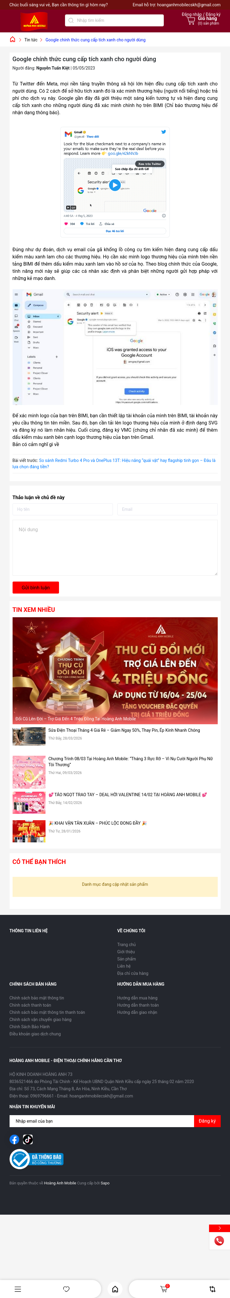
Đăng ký (207, 1121)
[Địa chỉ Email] (115, 1121)
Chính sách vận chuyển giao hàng (41, 1019)
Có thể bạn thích (39, 861)
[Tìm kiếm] (71, 20)
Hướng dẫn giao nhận (137, 1012)
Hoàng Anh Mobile (60, 1183)
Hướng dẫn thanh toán (138, 1005)
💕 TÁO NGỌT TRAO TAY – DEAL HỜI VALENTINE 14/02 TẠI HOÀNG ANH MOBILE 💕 (128, 794)
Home (115, 1289)
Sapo (105, 1183)
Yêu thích (66, 1289)
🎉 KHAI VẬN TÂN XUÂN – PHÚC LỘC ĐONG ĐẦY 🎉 (98, 823)
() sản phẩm (208, 23)
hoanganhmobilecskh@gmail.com (188, 4)
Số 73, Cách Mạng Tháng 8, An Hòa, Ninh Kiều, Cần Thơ (75, 1088)
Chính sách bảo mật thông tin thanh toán (47, 1012)
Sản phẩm (126, 959)
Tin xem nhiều (34, 609)
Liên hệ (124, 966)
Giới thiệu (126, 951)
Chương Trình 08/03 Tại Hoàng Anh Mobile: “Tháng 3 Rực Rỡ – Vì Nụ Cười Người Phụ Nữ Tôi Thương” (131, 761)
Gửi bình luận (36, 588)
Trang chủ (126, 944)
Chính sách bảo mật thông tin (37, 998)
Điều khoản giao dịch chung (35, 1034)
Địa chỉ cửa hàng (133, 973)
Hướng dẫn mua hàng (137, 998)
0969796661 (42, 1096)
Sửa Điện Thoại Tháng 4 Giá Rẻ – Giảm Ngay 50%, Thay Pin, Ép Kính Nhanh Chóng (124, 730)
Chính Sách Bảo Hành (30, 1026)
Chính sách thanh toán (30, 1005)
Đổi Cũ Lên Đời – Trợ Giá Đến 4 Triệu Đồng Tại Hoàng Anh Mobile (76, 718)
